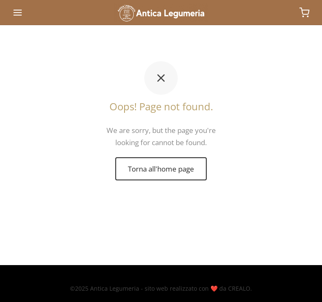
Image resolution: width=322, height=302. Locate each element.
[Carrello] (304, 13)
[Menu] (18, 12)
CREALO (239, 288)
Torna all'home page (161, 169)
